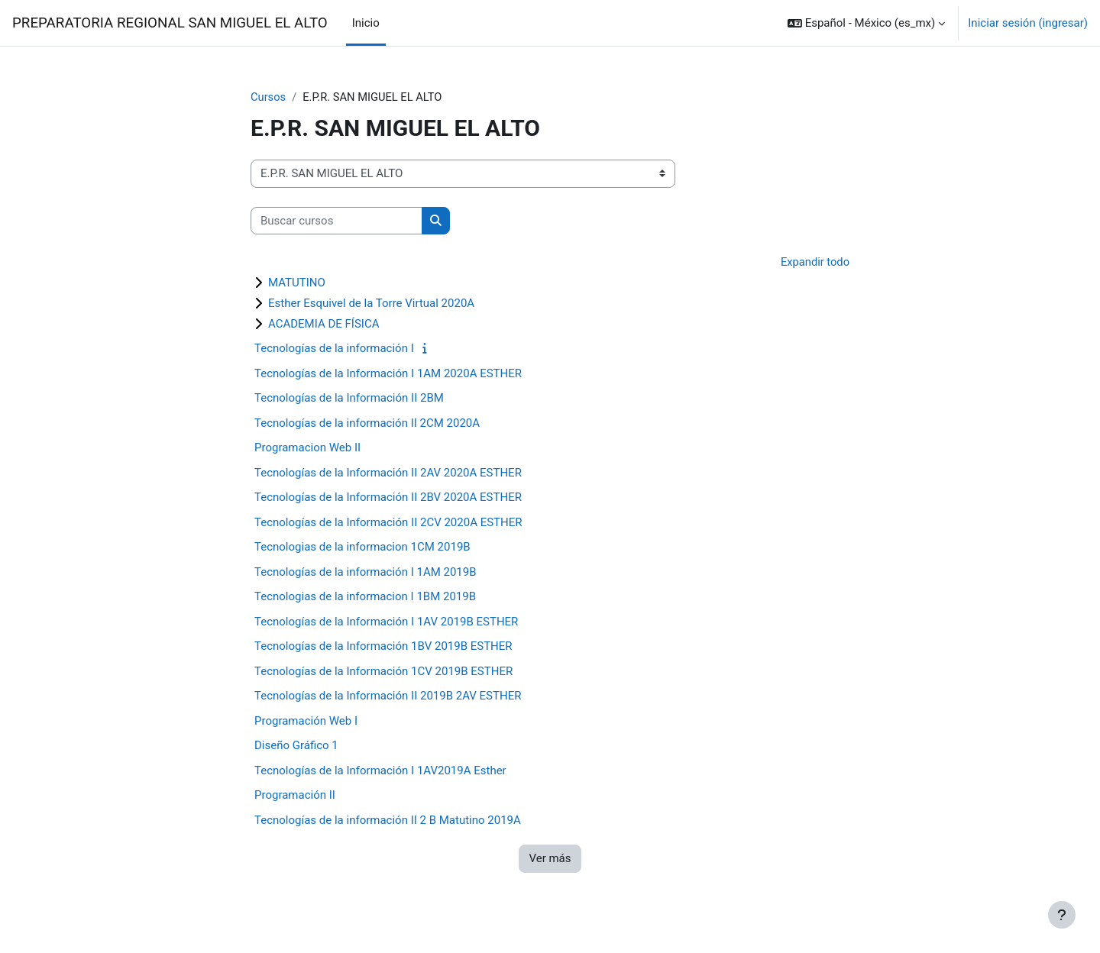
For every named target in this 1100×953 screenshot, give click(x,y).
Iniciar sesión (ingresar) (1028, 23)
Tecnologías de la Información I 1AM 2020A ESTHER (388, 374)
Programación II (294, 796)
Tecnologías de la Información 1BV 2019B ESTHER (383, 647)
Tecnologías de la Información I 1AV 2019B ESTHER (386, 622)
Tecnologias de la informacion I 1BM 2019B (365, 597)
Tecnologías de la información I (334, 349)
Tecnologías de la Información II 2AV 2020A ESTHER (388, 473)
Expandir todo (814, 263)
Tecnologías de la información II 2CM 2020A (367, 424)
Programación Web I (306, 721)
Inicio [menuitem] (366, 23)
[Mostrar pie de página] (1062, 915)
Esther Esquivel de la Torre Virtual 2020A (371, 304)
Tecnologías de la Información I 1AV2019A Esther (380, 771)
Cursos (268, 97)
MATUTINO (296, 283)
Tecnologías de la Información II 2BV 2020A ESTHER (388, 498)
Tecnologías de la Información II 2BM (349, 398)
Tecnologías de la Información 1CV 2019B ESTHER (383, 672)
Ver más (550, 859)
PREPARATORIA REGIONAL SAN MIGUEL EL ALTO (170, 23)
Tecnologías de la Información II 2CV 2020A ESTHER (388, 523)
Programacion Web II (307, 448)
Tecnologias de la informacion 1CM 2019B (362, 547)
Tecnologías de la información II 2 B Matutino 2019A (387, 821)
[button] (866, 23)
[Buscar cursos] (336, 221)
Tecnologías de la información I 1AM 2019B (365, 573)
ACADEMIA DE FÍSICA (323, 324)
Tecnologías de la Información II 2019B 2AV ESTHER (387, 696)
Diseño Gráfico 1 (296, 746)
